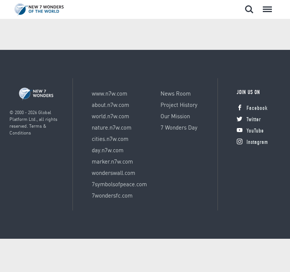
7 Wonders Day (178, 127)
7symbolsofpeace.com (119, 184)
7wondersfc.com (112, 195)
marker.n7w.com (112, 161)
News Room (175, 93)
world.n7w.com (110, 116)
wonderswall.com (113, 172)
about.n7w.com (110, 104)
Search (249, 9)
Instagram (252, 142)
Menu (266, 6)
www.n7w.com (109, 93)
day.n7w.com (107, 150)
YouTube (250, 131)
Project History (178, 104)
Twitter (249, 120)
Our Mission (175, 116)
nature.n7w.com (111, 127)
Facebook (252, 108)
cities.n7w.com (110, 138)
